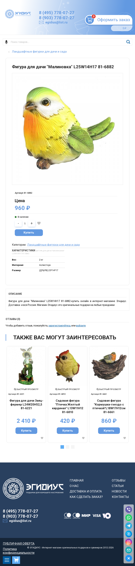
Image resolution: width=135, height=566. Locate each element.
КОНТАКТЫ (120, 497)
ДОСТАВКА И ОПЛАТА (86, 491)
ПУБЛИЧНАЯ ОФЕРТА (18, 543)
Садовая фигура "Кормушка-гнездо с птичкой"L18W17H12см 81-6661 (109, 406)
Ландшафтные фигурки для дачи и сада (53, 244)
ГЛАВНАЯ (76, 480)
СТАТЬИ (118, 486)
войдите (81, 325)
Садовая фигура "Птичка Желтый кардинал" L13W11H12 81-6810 (67, 406)
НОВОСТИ (119, 491)
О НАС (74, 486)
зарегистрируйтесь (60, 325)
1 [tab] (62, 447)
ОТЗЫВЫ (118, 480)
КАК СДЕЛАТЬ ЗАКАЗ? (86, 497)
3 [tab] (73, 447)
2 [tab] (67, 447)
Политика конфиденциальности (18, 549)
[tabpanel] (26, 394)
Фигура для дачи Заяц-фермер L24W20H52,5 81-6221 (26, 404)
